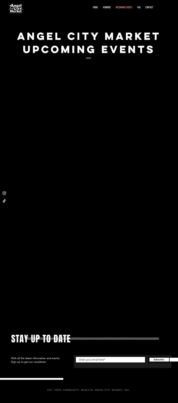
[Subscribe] (159, 359)
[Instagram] (4, 193)
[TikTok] (4, 200)
